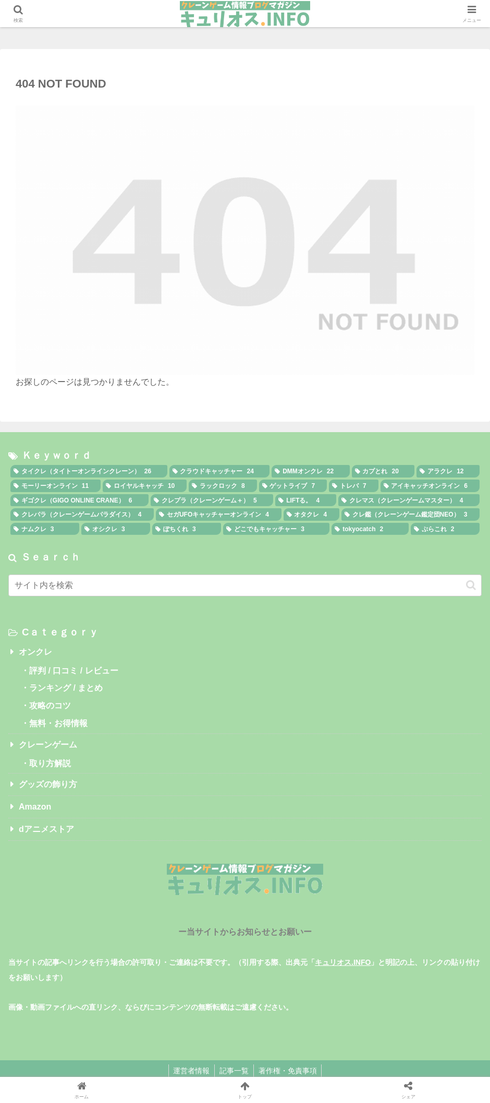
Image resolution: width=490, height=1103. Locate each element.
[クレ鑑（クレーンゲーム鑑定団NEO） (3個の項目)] (410, 514)
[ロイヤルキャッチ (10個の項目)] (145, 486)
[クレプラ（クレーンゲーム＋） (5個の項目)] (212, 500)
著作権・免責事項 (289, 1071)
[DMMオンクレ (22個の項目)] (310, 471)
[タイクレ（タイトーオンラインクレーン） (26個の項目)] (88, 471)
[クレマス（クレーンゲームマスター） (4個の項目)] (409, 500)
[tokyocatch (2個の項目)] (370, 529)
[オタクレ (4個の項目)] (311, 514)
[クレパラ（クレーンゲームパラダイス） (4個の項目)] (82, 514)
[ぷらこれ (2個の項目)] (445, 529)
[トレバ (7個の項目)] (353, 486)
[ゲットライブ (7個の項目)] (293, 486)
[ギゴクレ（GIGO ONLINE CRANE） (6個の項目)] (79, 500)
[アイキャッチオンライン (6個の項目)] (430, 486)
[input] (245, 585)
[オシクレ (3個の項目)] (115, 529)
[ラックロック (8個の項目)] (222, 486)
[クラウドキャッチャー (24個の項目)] (219, 471)
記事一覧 (234, 1071)
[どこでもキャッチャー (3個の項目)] (276, 529)
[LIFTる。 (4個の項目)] (305, 500)
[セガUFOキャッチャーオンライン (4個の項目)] (218, 514)
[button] (471, 585)
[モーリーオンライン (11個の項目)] (55, 486)
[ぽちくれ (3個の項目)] (186, 529)
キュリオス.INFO (343, 962)
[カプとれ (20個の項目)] (383, 471)
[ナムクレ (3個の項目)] (44, 529)
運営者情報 (190, 1071)
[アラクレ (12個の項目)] (448, 471)
